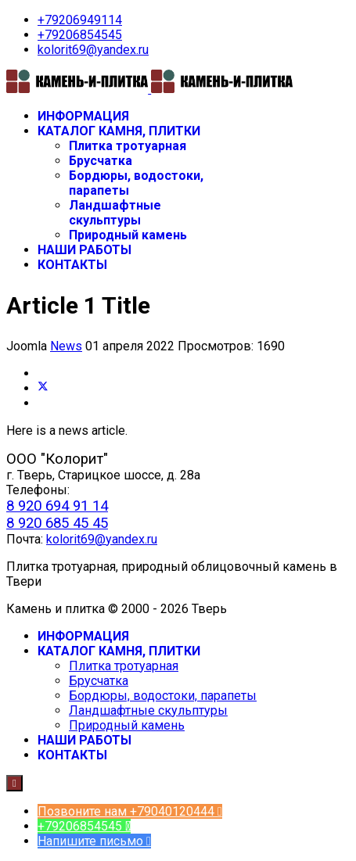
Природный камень (128, 235)
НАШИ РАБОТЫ (84, 249)
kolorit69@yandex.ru (93, 49)
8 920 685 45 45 (57, 523)
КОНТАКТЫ (72, 264)
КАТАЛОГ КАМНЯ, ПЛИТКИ (119, 131)
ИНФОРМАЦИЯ (83, 116)
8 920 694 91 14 (57, 506)
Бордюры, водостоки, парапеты (163, 695)
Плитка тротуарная (127, 145)
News (66, 346)
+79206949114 (80, 20)
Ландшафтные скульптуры (115, 213)
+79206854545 (80, 34)
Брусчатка (100, 160)
